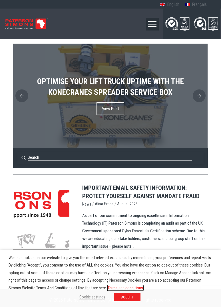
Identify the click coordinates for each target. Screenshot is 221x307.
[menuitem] (169, 5)
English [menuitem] (173, 4)
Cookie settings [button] (92, 297)
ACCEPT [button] (127, 297)
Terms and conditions (125, 287)
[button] (152, 24)
